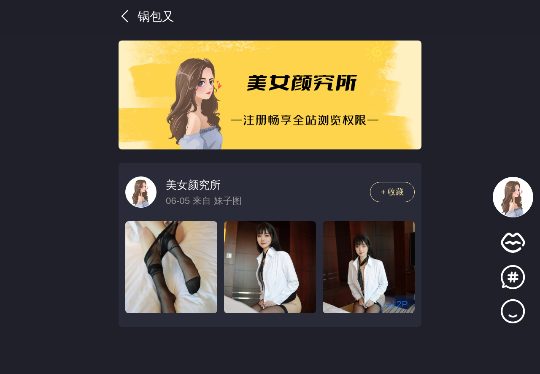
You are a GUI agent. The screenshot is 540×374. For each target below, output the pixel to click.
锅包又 (146, 16)
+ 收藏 (392, 191)
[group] (270, 95)
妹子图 (228, 200)
